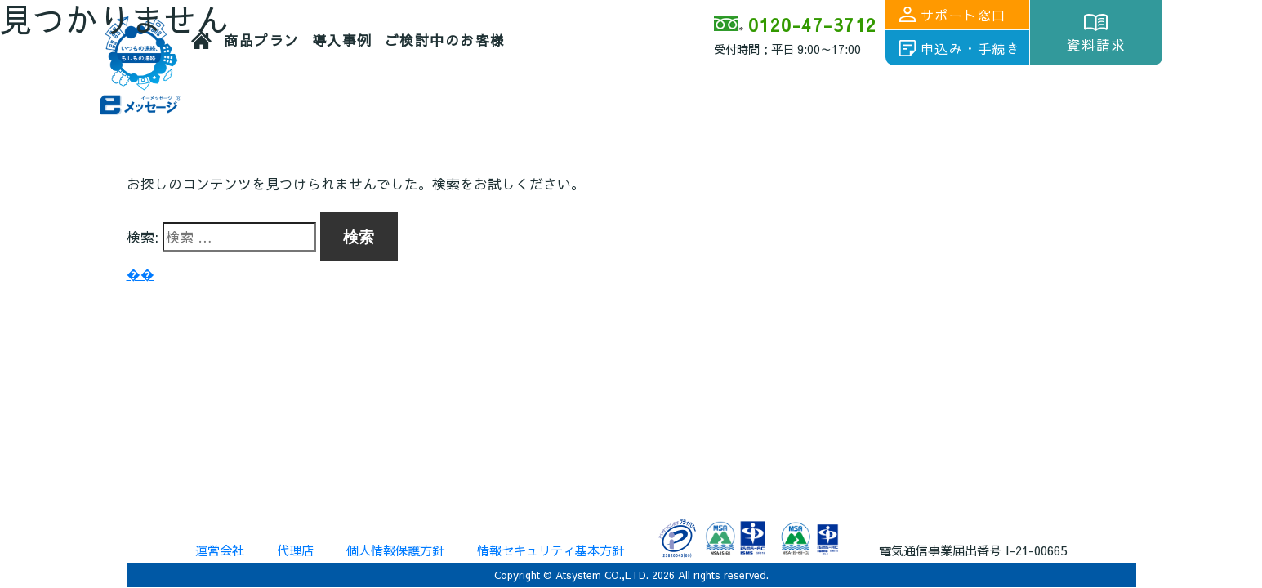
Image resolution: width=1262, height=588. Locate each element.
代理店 (295, 550)
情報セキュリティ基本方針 (550, 550)
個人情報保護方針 (395, 550)
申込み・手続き (971, 48)
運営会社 (219, 550)
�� (140, 273)
